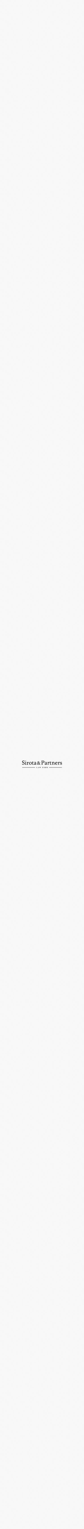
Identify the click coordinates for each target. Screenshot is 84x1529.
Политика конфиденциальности (22, 1524)
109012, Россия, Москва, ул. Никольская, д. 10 (42, 1458)
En (67, 6)
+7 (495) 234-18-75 (16, 1481)
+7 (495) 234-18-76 (55, 1481)
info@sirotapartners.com (21, 1496)
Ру (59, 6)
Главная (8, 21)
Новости (23, 21)
